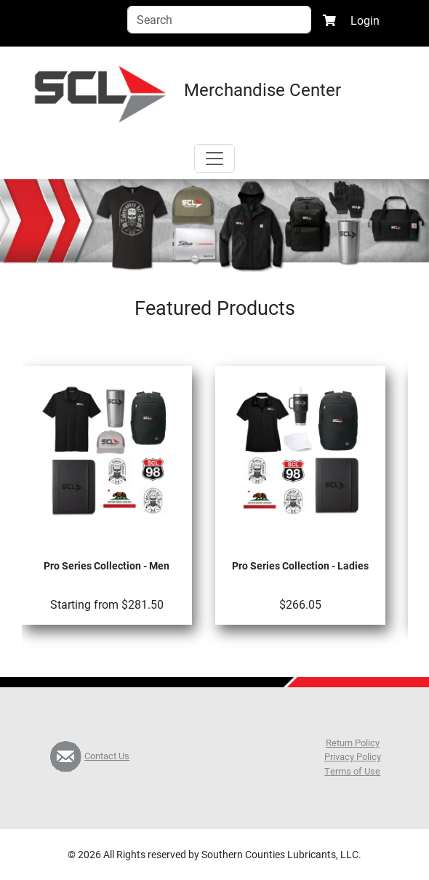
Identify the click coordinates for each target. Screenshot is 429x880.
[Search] (219, 19)
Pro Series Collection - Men (106, 565)
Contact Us (106, 755)
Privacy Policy (352, 756)
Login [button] (365, 20)
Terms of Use (352, 770)
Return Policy (353, 742)
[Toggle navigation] (214, 158)
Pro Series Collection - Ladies (300, 565)
